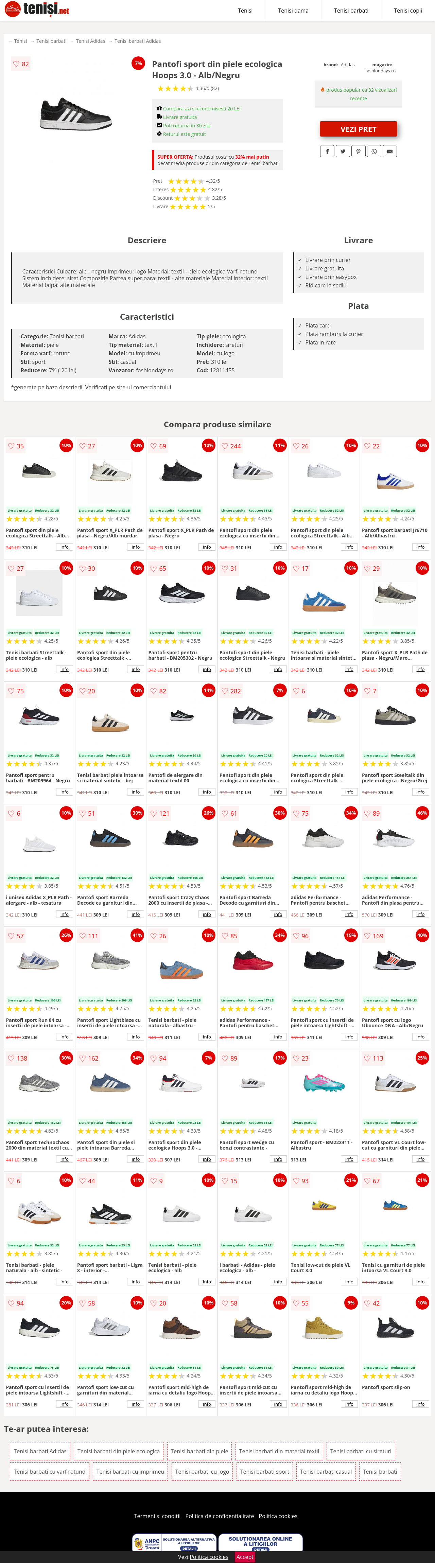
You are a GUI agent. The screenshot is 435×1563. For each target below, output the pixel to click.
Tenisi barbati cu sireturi (361, 1451)
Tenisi (245, 10)
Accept (245, 1557)
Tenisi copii (408, 10)
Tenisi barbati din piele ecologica (118, 1451)
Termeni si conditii (157, 1516)
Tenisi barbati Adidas (138, 41)
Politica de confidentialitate (220, 1516)
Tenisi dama (293, 10)
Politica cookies (278, 1516)
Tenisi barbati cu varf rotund (49, 1471)
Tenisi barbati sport (265, 1471)
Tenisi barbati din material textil (279, 1451)
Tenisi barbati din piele (199, 1451)
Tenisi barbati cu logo (202, 1471)
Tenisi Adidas (90, 41)
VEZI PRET (359, 129)
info (64, 547)
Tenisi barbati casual (326, 1471)
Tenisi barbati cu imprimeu (130, 1471)
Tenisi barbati (351, 10)
